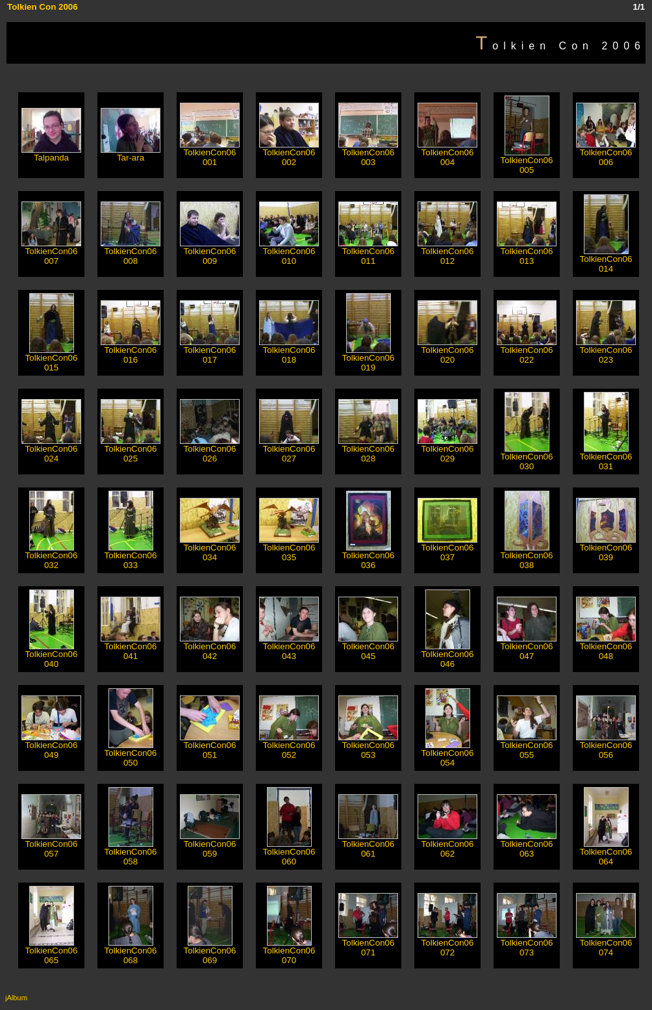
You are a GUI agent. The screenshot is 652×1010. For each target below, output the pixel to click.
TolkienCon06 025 (130, 449)
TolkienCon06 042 (210, 647)
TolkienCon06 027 (289, 449)
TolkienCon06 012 (447, 252)
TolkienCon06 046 (447, 655)
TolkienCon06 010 (289, 252)
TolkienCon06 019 (368, 358)
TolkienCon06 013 (527, 252)
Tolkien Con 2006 (42, 7)
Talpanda (51, 153)
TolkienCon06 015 (51, 358)
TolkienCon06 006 (606, 153)
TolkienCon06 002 (289, 153)
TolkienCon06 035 (289, 548)
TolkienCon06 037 (447, 548)
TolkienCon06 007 (51, 252)
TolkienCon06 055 (527, 746)
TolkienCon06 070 (289, 951)
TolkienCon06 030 (527, 457)
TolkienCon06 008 (130, 252)
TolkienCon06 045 (368, 647)
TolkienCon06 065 (51, 951)
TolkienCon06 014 (606, 260)
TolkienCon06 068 (131, 951)
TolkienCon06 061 (368, 845)
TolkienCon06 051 (210, 746)
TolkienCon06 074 (606, 943)
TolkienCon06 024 (51, 449)
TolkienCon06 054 (447, 754)
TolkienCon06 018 (289, 351)
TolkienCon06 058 (131, 852)
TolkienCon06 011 (368, 252)
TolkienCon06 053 (368, 746)
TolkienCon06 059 (210, 845)
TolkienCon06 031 (606, 457)
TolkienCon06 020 (447, 351)
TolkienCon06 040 (51, 655)
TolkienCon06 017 (210, 351)
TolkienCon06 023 (606, 351)
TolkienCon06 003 (368, 153)
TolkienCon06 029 (447, 449)
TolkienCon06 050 (131, 754)
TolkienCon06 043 (289, 647)
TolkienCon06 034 (210, 548)
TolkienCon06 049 (51, 746)
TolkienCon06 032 (51, 556)
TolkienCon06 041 (130, 647)
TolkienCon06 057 (51, 845)
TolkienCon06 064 (606, 852)
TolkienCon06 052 (289, 746)
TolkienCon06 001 (210, 153)
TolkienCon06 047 (527, 647)
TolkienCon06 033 (131, 556)
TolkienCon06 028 (368, 449)
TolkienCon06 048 (606, 647)
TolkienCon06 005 (527, 161)
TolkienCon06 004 (447, 153)
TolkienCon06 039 (606, 548)
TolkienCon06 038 (527, 556)
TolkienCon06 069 (210, 951)
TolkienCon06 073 (527, 943)
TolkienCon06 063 (527, 845)
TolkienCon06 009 (210, 252)
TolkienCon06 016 (130, 351)
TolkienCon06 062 (447, 845)
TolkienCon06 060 (289, 852)
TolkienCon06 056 (606, 746)
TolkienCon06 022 (527, 351)
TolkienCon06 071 (368, 943)
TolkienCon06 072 (447, 943)
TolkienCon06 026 (210, 449)
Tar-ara (130, 153)
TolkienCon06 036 (368, 556)
